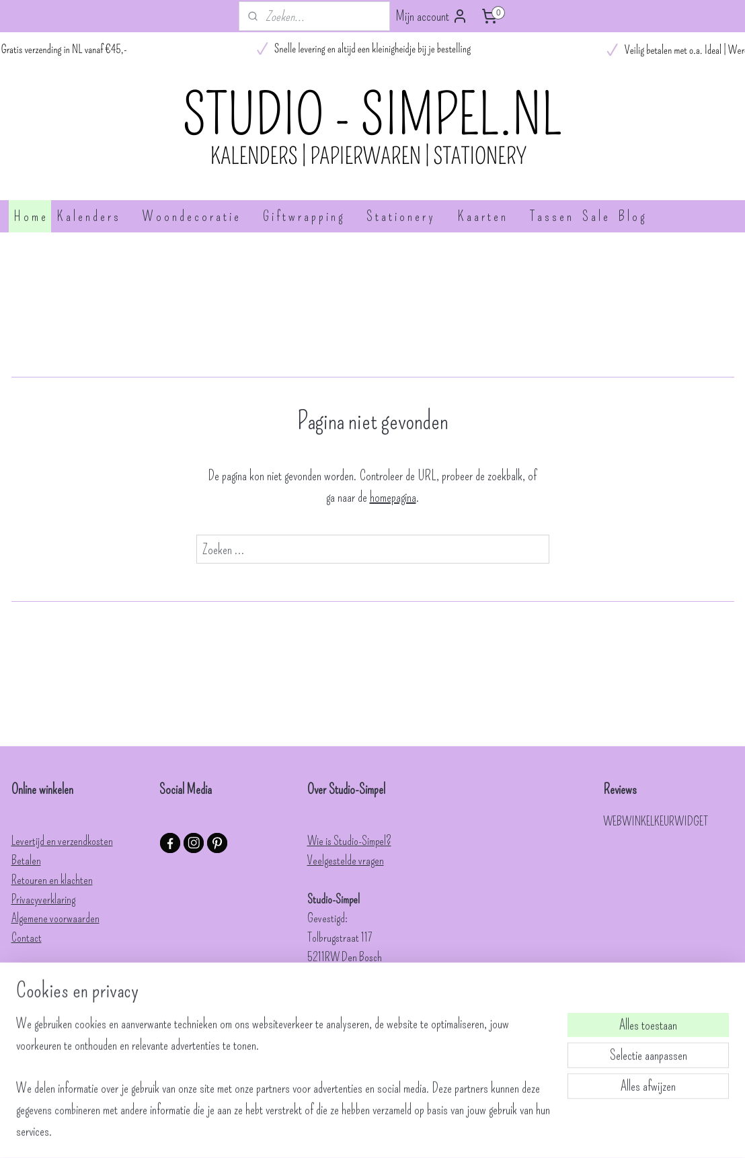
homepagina (393, 497)
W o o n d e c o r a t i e (197, 216)
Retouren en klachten (52, 880)
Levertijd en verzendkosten (62, 841)
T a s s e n (551, 216)
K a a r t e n (488, 216)
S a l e (595, 216)
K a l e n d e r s (94, 216)
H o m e (30, 216)
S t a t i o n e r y (406, 216)
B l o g (631, 216)
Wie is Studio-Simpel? (349, 841)
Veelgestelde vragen (345, 860)
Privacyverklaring (43, 899)
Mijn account (432, 16)
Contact (26, 937)
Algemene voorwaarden (55, 918)
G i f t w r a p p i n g (309, 216)
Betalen (26, 860)
